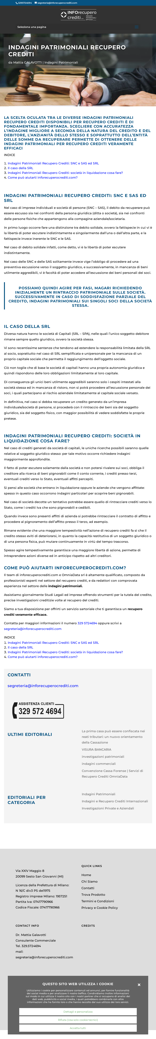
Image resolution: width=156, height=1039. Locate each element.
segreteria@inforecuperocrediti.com (32, 629)
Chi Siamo (89, 881)
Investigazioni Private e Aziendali (108, 808)
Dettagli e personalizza (78, 1011)
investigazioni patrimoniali (103, 756)
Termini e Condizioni (97, 901)
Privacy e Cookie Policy (99, 908)
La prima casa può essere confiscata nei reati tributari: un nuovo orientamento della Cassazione (113, 736)
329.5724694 (31, 946)
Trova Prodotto (93, 894)
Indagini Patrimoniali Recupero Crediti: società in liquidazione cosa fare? (65, 173)
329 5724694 (87, 623)
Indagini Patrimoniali (61, 62)
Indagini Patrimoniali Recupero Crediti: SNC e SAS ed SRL (53, 163)
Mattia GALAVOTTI (27, 62)
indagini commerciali (99, 764)
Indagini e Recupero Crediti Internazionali (115, 801)
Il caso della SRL (21, 168)
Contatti (87, 888)
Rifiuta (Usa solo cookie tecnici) (78, 1020)
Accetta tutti (78, 1028)
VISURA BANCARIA (96, 749)
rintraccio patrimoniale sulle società (99, 292)
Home (86, 875)
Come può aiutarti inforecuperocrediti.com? (43, 177)
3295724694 (25, 2)
